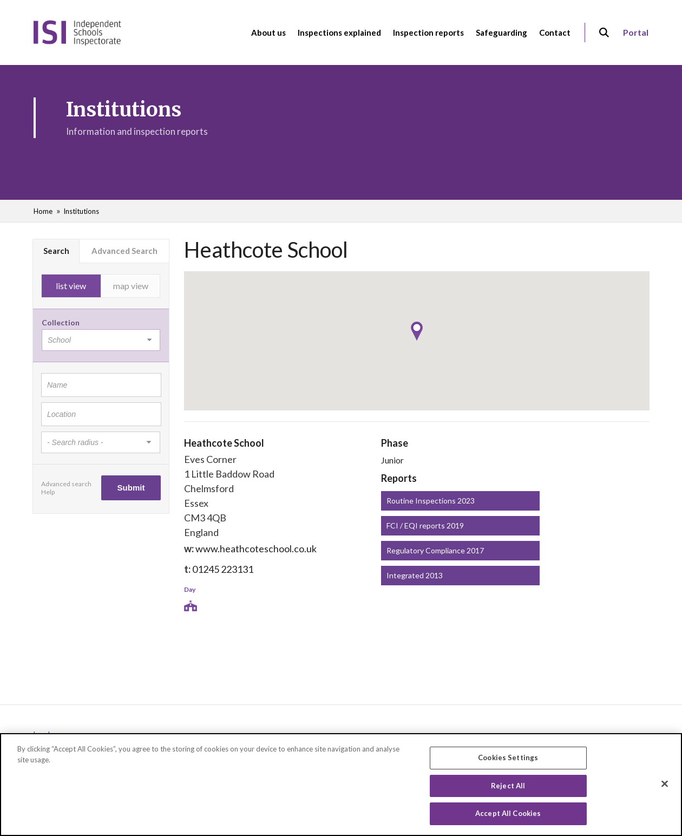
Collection (61, 322)
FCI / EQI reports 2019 (425, 525)
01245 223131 (222, 569)
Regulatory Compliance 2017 (435, 550)
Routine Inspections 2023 (430, 500)
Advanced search (66, 484)
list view (71, 285)
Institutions (81, 211)
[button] (417, 331)
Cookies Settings (508, 758)
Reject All (508, 786)
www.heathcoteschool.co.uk (256, 548)
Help (48, 492)
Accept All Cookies (508, 813)
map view (130, 285)
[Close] (665, 784)
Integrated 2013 (414, 575)
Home (43, 211)
